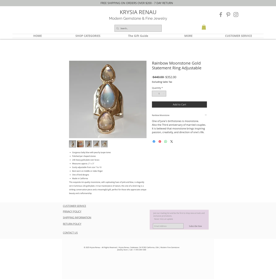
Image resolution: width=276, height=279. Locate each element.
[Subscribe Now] (195, 226)
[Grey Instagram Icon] (236, 14)
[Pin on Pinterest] (160, 141)
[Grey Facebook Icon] (220, 14)
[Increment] (164, 93)
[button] (204, 27)
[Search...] (137, 28)
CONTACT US (70, 232)
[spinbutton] (159, 93)
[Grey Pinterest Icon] (228, 14)
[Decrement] (154, 93)
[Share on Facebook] (154, 141)
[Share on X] (171, 141)
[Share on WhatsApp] (166, 141)
